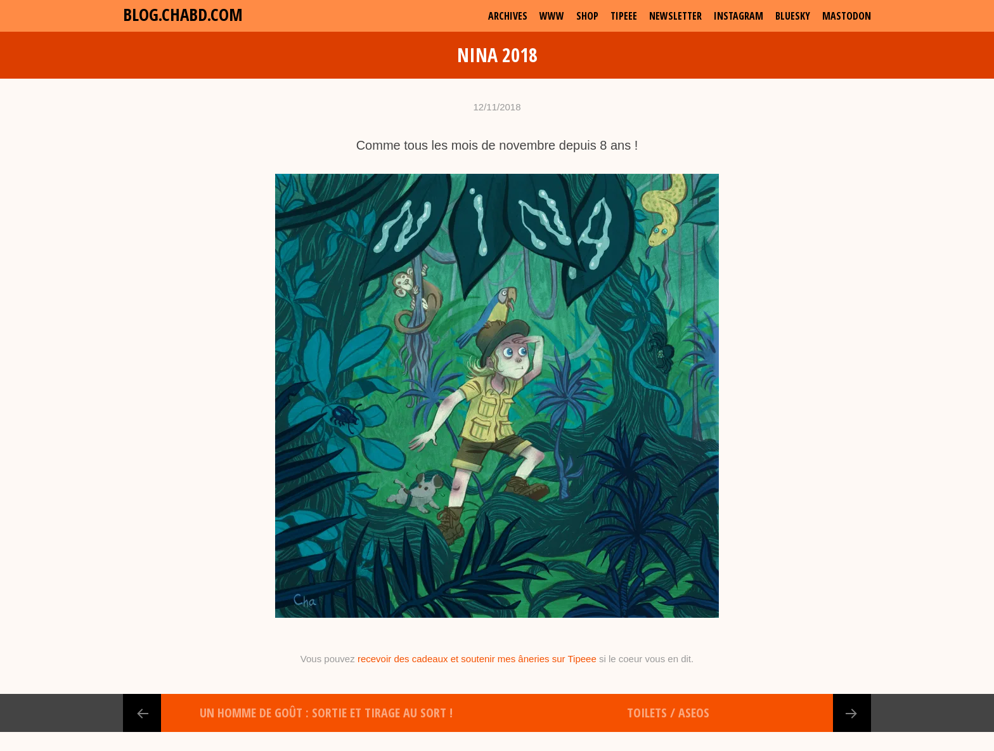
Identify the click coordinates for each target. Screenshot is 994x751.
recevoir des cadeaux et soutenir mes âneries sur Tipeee (477, 658)
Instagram (738, 16)
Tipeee (623, 16)
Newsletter (675, 16)
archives (507, 16)
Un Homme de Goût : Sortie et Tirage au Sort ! (326, 712)
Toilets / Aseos (668, 712)
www (551, 16)
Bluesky (792, 16)
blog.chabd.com (183, 14)
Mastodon (846, 16)
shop (587, 16)
